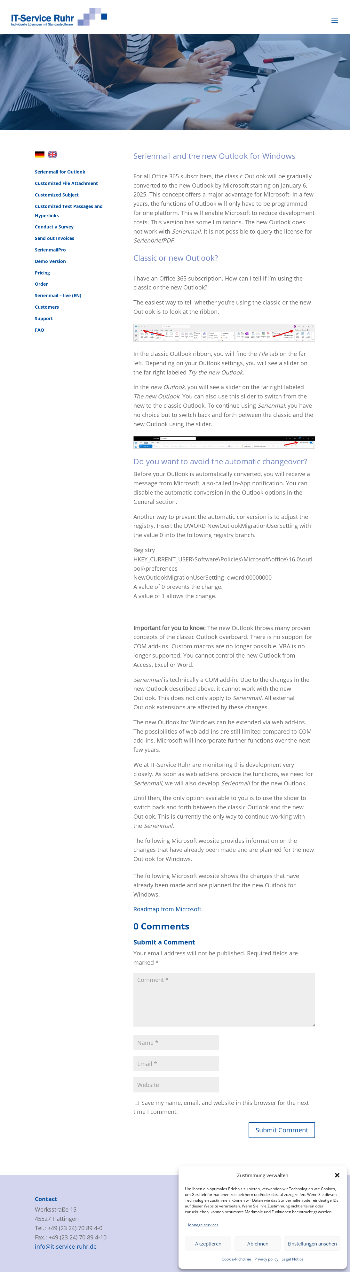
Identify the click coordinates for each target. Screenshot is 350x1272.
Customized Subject (57, 195)
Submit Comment (282, 1130)
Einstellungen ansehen (312, 1243)
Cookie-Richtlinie (236, 1259)
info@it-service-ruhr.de (66, 1246)
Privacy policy (266, 1259)
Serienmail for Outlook (60, 172)
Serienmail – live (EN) (58, 295)
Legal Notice (293, 1259)
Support (44, 318)
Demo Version (50, 261)
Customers (47, 307)
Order (41, 284)
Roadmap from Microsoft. (168, 909)
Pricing (42, 273)
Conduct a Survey (54, 227)
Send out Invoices (54, 238)
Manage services (203, 1225)
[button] (337, 1175)
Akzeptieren (208, 1243)
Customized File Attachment (66, 183)
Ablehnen (257, 1243)
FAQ (39, 330)
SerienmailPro (50, 250)
